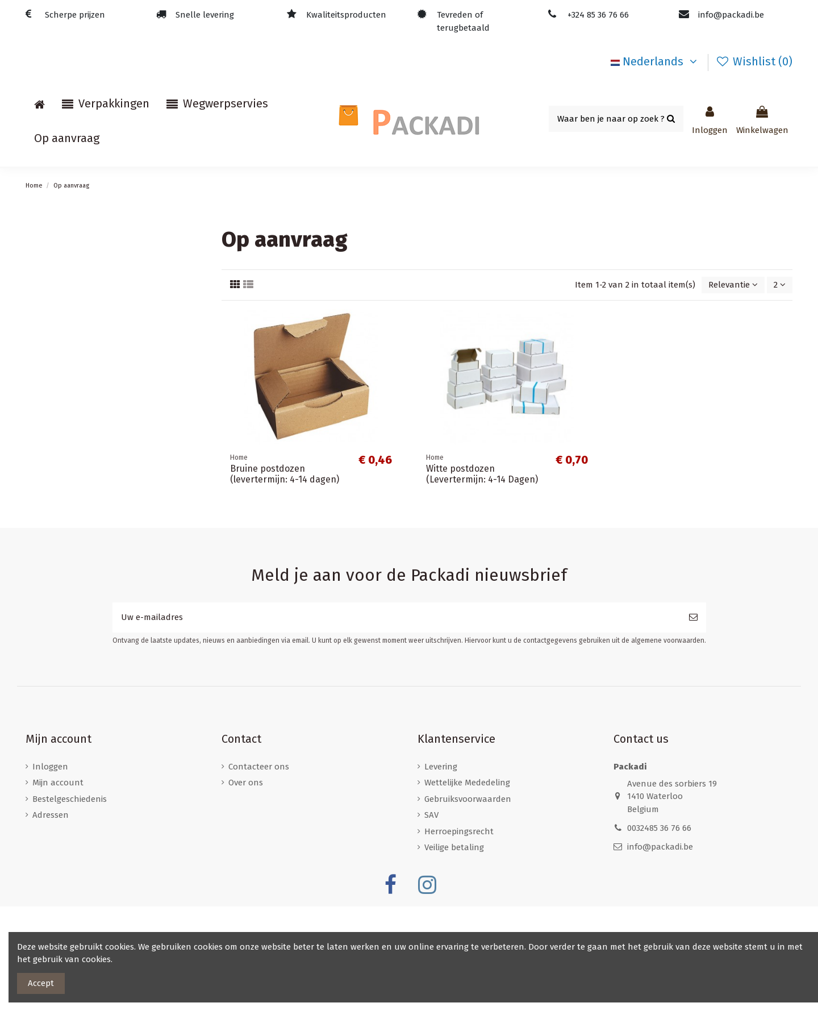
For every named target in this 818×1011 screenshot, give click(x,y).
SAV (431, 919)
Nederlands (656, 61)
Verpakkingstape (65, 386)
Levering (440, 871)
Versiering (51, 557)
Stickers (47, 599)
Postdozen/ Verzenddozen (84, 407)
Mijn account (58, 887)
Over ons (245, 887)
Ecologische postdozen (77, 450)
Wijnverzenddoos (65, 493)
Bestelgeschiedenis (69, 903)
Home (44, 237)
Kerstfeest (52, 578)
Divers (44, 301)
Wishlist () (753, 61)
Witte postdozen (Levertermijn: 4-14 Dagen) (482, 474)
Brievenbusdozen (66, 472)
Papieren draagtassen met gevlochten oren (118, 322)
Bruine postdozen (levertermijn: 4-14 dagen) (284, 474)
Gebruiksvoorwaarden (467, 903)
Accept (41, 983)
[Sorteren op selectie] (733, 285)
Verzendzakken (62, 535)
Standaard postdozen (75, 429)
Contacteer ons (258, 871)
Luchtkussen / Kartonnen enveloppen (109, 258)
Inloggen (50, 871)
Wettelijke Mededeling (467, 887)
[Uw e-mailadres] (396, 723)
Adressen (50, 919)
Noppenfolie (56, 279)
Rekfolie (48, 365)
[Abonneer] (693, 723)
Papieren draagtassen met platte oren (108, 344)
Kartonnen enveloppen (79, 514)
